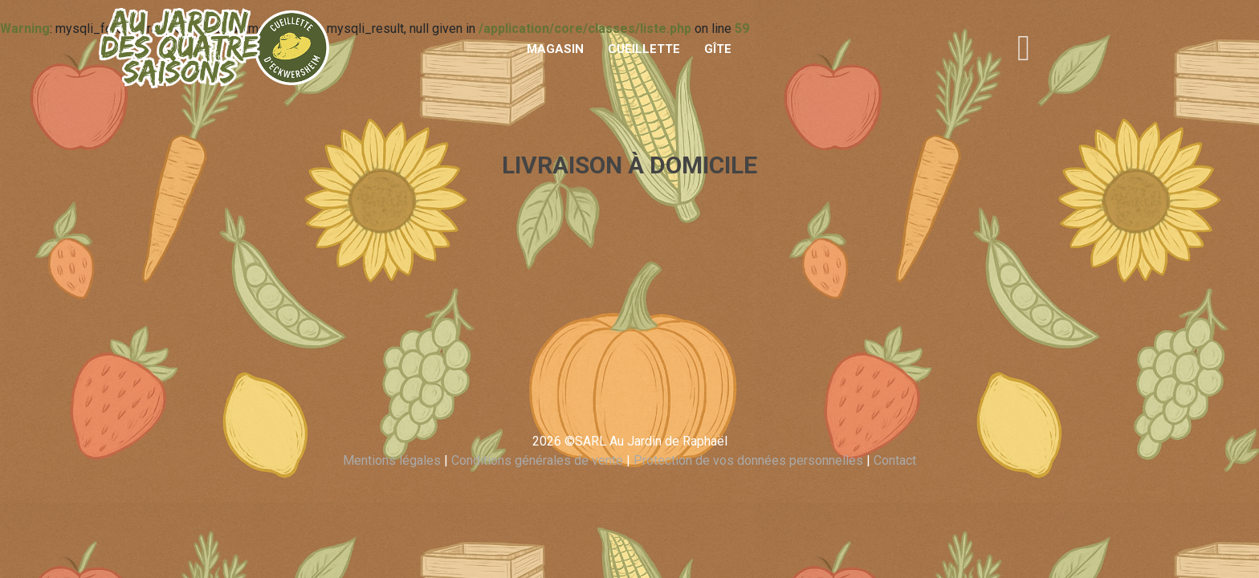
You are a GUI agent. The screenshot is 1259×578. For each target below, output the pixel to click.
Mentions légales (392, 460)
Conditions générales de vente (537, 460)
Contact (895, 460)
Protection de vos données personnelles (748, 460)
